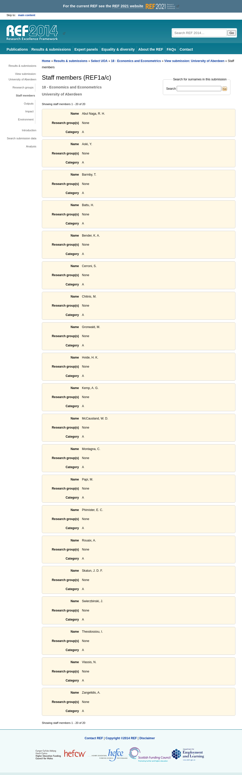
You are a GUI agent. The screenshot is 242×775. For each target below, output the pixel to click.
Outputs (29, 103)
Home (46, 61)
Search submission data (21, 138)
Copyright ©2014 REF (121, 738)
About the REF (150, 49)
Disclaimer (147, 738)
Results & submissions (51, 49)
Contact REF (94, 738)
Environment (26, 119)
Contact (186, 49)
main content (26, 15)
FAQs (171, 49)
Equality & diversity (118, 49)
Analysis (31, 146)
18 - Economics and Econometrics (136, 61)
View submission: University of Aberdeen (22, 76)
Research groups (23, 87)
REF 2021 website (144, 6)
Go (231, 33)
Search (171, 88)
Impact (29, 111)
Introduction (29, 130)
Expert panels (86, 49)
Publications (17, 49)
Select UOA (99, 61)
